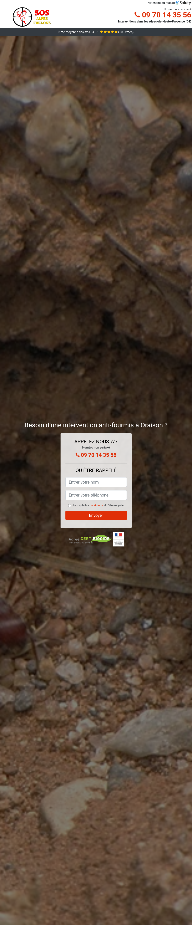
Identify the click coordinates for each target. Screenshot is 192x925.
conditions (96, 505)
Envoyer (96, 515)
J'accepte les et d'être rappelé (98, 505)
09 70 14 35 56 (163, 15)
